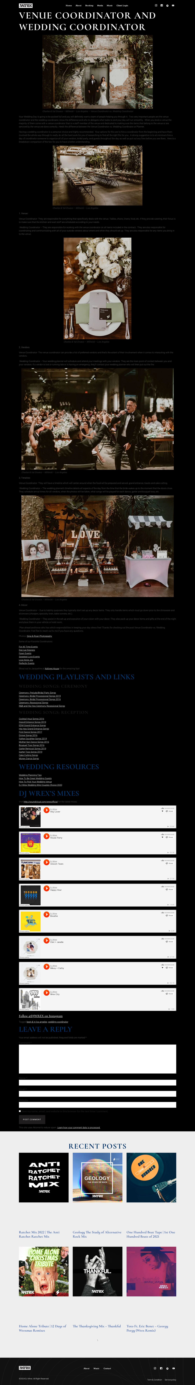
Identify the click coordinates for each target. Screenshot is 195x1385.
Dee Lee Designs (27, 650)
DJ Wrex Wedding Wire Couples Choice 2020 (40, 785)
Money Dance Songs (29, 758)
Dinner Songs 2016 (28, 735)
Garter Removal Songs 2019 (32, 748)
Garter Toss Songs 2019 (30, 752)
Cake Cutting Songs (28, 755)
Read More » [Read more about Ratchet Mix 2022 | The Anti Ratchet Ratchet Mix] (24, 1240)
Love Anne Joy (26, 660)
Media (100, 5)
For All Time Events (28, 646)
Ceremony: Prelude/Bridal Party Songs (37, 692)
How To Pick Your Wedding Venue (35, 781)
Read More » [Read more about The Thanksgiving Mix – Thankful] (78, 1330)
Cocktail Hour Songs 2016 (31, 719)
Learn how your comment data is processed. (78, 1127)
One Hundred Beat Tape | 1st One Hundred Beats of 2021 (151, 1234)
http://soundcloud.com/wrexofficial (41, 801)
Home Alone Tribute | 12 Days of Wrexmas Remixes (42, 1328)
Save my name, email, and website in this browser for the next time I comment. (64, 1111)
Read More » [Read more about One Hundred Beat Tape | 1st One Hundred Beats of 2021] (132, 1240)
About (78, 5)
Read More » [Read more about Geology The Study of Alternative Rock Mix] (78, 1240)
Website (23, 1100)
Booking (89, 5)
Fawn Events (25, 653)
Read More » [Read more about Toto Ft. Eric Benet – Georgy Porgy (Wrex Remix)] (132, 1334)
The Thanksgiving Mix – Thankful (97, 1326)
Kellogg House (52, 668)
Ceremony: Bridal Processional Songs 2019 (40, 696)
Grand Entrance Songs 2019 (32, 722)
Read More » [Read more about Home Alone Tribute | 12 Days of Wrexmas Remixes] (24, 1334)
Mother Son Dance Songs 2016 (34, 742)
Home (69, 5)
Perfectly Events (26, 663)
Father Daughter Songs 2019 (33, 738)
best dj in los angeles (37, 1022)
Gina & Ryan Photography (39, 636)
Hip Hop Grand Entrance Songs (34, 728)
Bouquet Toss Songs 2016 (31, 745)
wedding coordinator (58, 1022)
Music (110, 5)
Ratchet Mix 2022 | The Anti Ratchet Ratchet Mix (39, 1234)
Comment (25, 1043)
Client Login (122, 5)
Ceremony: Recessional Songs (33, 702)
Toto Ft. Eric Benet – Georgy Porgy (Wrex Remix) (147, 1328)
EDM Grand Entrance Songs (32, 725)
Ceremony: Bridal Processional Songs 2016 (40, 699)
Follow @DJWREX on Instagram (41, 1016)
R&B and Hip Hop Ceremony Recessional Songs (42, 706)
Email (23, 1089)
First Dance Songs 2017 (30, 732)
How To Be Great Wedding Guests (35, 778)
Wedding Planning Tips (30, 775)
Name (23, 1078)
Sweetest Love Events (29, 656)
